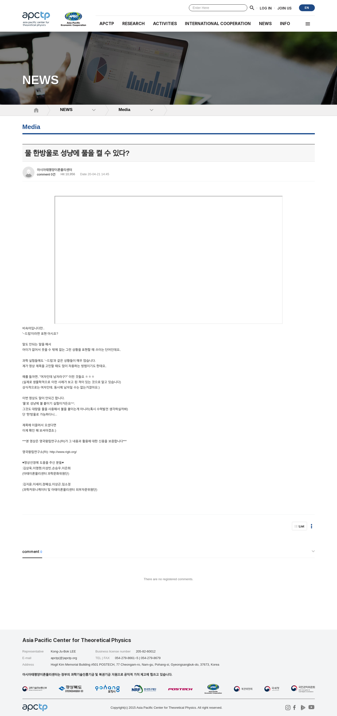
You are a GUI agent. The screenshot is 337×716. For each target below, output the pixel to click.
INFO (285, 23)
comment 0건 (46, 174)
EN (307, 7)
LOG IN (266, 8)
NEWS (265, 23)
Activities (165, 23)
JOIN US (284, 8)
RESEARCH (133, 23)
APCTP (106, 23)
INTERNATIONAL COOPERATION (218, 23)
